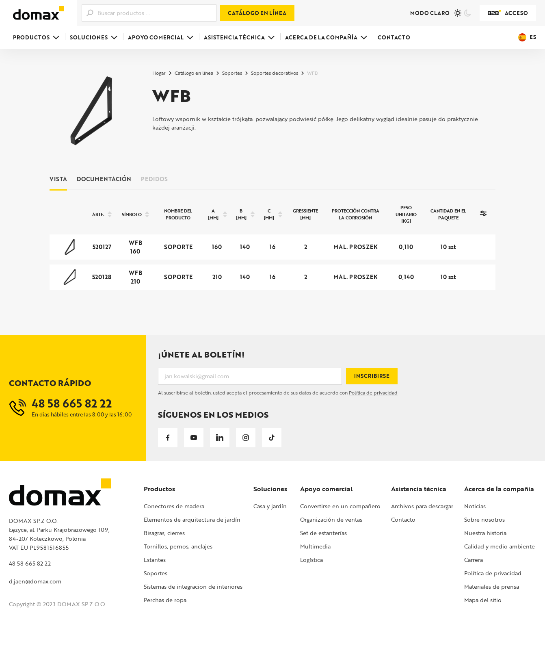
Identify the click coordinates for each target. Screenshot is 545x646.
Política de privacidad (373, 392)
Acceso (508, 13)
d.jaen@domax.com (35, 581)
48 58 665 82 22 (30, 563)
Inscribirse (371, 376)
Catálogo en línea (257, 13)
